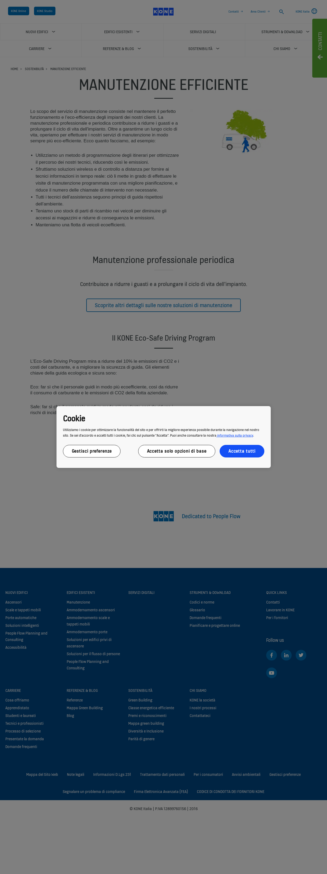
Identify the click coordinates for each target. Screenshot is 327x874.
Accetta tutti (241, 451)
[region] (164, 437)
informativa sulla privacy (234, 435)
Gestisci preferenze (92, 451)
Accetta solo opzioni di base (176, 451)
